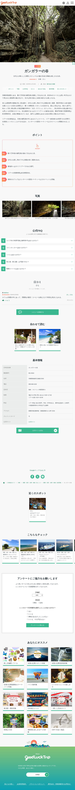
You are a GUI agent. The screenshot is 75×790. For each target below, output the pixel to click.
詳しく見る (70, 294)
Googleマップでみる (37, 470)
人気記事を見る (36, 786)
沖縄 (19, 482)
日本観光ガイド (11, 482)
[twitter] (37, 477)
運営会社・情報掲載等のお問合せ (59, 784)
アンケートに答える (37, 625)
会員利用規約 (21, 784)
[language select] (64, 3)
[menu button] (72, 3)
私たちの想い (9, 784)
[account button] (68, 3)
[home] (9, 3)
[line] (43, 477)
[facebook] (32, 477)
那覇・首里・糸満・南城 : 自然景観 (52, 482)
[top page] (4, 482)
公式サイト (32, 422)
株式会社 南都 (51, 84)
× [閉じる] (43, 786)
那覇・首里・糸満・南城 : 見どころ (32, 482)
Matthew (6, 292)
